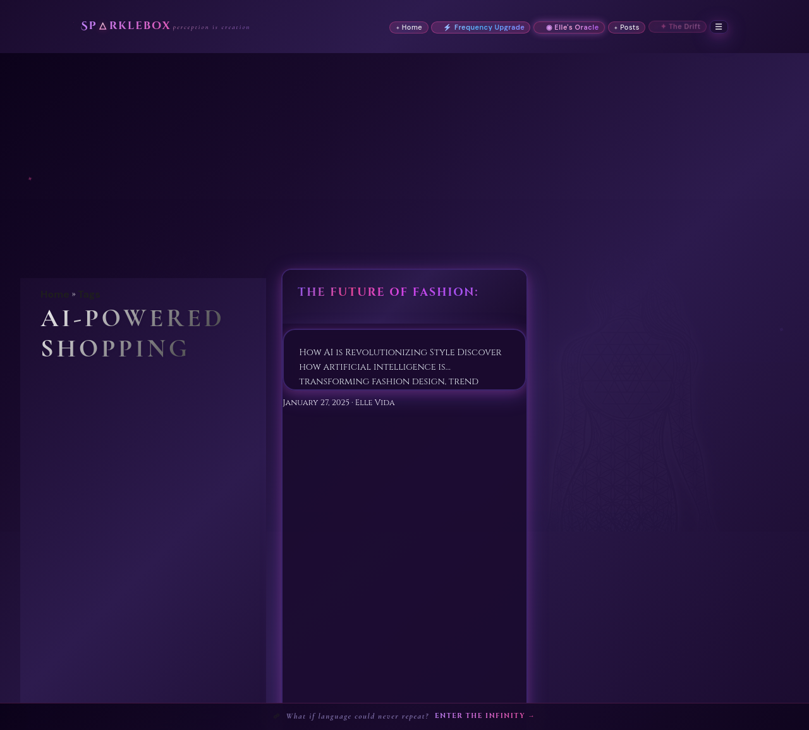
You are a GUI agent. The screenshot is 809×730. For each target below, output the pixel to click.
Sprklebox (144, 26)
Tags (89, 294)
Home (55, 294)
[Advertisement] (404, 147)
